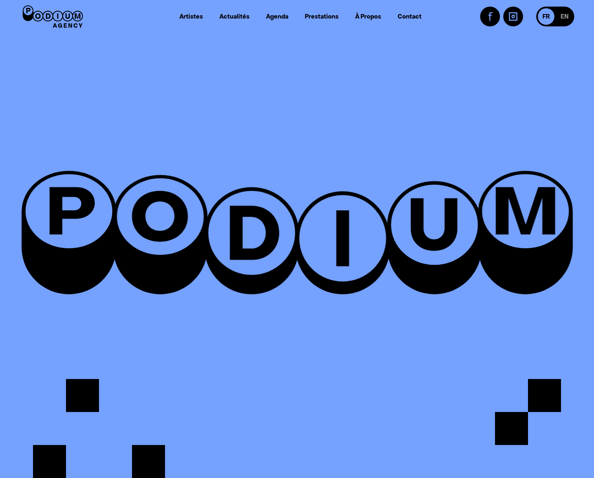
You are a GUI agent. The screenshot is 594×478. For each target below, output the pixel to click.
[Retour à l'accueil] (53, 16)
